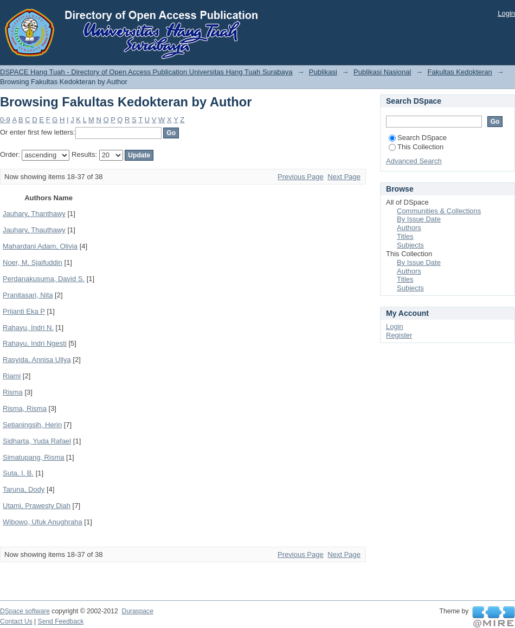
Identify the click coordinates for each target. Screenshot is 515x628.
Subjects (410, 245)
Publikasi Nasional (382, 72)
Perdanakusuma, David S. (44, 279)
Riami (12, 376)
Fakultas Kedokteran (460, 72)
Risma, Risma (25, 408)
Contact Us (16, 621)
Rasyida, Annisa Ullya (37, 360)
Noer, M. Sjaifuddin (32, 262)
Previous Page (301, 177)
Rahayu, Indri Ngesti (35, 343)
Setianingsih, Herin (32, 425)
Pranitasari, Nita (28, 295)
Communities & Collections (439, 211)
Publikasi (323, 72)
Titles (405, 236)
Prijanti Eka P (24, 311)
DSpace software (25, 611)
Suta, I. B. (18, 473)
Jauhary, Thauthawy (34, 230)
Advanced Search (414, 161)
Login (506, 13)
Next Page (343, 177)
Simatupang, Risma (33, 457)
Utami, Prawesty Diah (36, 506)
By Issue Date (419, 219)
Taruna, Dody (23, 489)
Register (399, 335)
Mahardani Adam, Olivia (40, 246)
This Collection (416, 147)
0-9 (5, 120)
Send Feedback (61, 621)
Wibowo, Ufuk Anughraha (42, 522)
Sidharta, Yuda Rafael (37, 441)
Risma (13, 392)
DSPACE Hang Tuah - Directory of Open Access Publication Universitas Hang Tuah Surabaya (146, 72)
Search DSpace (418, 138)
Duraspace (137, 611)
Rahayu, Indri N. (28, 327)
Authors (409, 228)
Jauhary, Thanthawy (34, 214)
